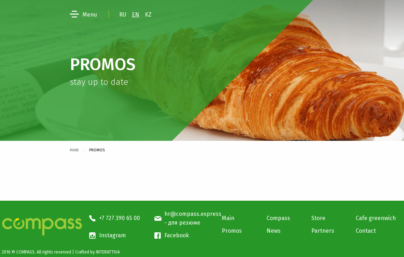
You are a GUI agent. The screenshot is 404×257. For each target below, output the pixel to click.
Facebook (176, 235)
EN (135, 14)
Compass (278, 218)
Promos (232, 230)
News (274, 230)
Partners (322, 230)
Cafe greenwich (376, 218)
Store (318, 218)
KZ (148, 14)
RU (122, 14)
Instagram (112, 235)
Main (74, 150)
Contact (366, 230)
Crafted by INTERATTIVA (97, 252)
